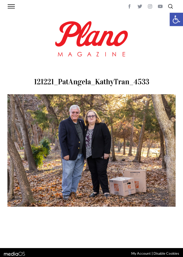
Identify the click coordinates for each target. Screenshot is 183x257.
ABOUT (18, 231)
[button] (176, 19)
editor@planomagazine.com (77, 237)
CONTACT (33, 231)
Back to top (168, 231)
